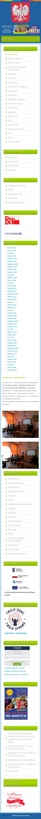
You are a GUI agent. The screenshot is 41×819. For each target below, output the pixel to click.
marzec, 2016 (11, 334)
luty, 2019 (10, 253)
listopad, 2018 (11, 261)
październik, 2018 (12, 264)
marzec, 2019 (11, 250)
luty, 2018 (10, 283)
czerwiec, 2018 (12, 272)
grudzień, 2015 (12, 343)
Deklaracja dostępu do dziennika (15, 671)
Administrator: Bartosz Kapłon (20, 815)
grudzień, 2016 (12, 315)
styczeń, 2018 (11, 285)
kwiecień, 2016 (12, 332)
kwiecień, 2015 (12, 359)
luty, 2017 (10, 310)
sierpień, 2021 (11, 247)
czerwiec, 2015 (12, 353)
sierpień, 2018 (11, 269)
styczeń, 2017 (11, 313)
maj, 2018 (10, 275)
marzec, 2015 (11, 362)
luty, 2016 (10, 337)
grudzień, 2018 (12, 258)
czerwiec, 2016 (12, 326)
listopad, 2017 (11, 291)
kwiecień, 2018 (12, 277)
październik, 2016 (12, 321)
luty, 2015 (10, 364)
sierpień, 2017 (11, 296)
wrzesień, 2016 (12, 324)
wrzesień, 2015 (12, 351)
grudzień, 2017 (12, 288)
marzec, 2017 (11, 307)
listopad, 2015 (11, 345)
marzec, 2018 (11, 280)
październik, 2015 (12, 348)
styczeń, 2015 (11, 367)
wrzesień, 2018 (12, 266)
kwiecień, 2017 (12, 304)
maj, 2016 (10, 329)
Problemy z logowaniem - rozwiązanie (16, 674)
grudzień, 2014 (12, 370)
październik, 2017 (12, 294)
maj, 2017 (10, 302)
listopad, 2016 (11, 318)
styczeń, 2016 (11, 340)
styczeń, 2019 (11, 256)
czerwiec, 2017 (12, 299)
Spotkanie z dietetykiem (13, 377)
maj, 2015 (10, 356)
